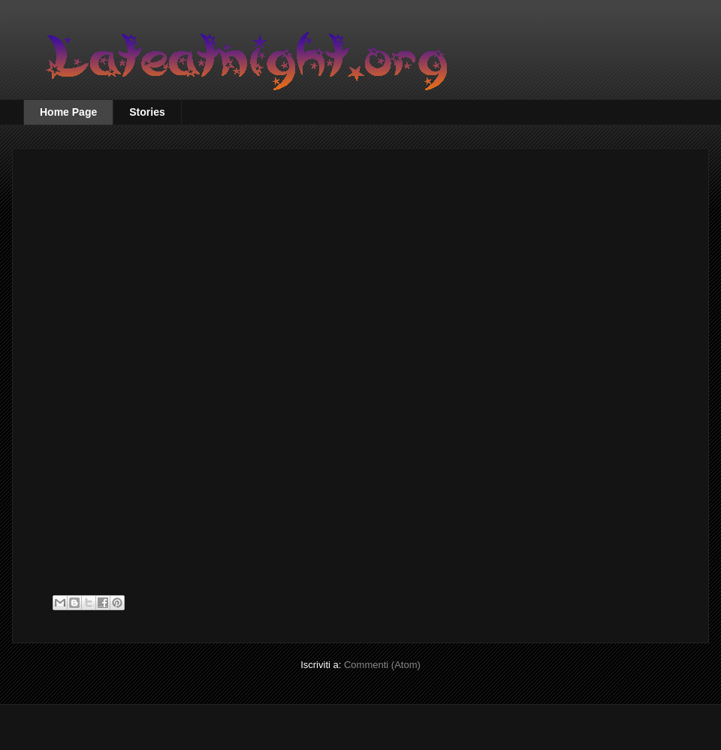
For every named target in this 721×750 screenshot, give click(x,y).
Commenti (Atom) (382, 664)
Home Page (68, 112)
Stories (146, 112)
